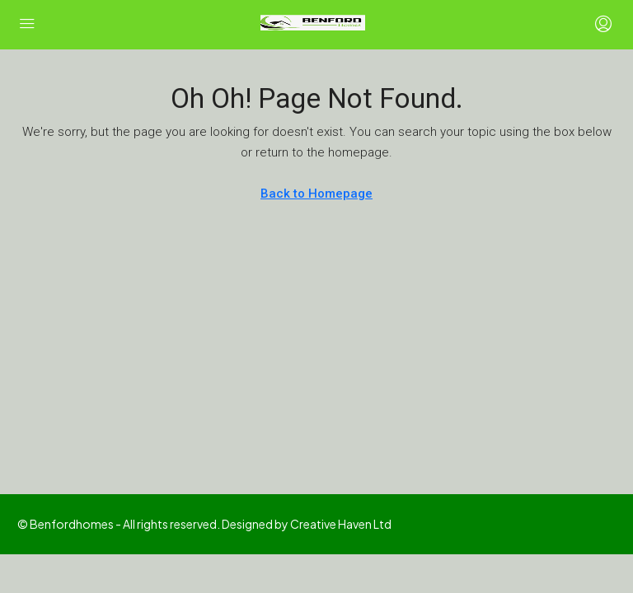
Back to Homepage (316, 193)
